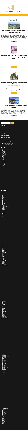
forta (2, 271)
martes (3, 313)
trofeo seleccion (4, 403)
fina (2, 270)
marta (2, 312)
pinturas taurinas (4, 355)
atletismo (3, 211)
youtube (3, 422)
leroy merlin (3, 304)
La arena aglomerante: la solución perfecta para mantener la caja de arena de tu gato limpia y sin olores (14, 57)
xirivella (3, 420)
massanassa (3, 314)
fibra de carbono (4, 268)
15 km (2, 192)
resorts (18, 108)
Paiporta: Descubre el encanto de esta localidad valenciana (14, 82)
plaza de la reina (4, 365)
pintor (2, 353)
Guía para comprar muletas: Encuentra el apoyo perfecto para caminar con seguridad (7, 140)
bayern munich (4, 220)
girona (8, 108)
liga (2, 306)
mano (2, 310)
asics (2, 210)
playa (2, 359)
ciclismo (3, 249)
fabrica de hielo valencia (5, 265)
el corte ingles (3, 262)
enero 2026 (3, 152)
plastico (3, 358)
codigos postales (4, 252)
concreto (3, 254)
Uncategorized (14, 33)
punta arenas (3, 371)
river (2, 377)
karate (2, 297)
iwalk (2, 296)
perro (2, 349)
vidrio (2, 415)
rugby (2, 380)
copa (2, 255)
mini (2, 321)
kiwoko (3, 299)
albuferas (3, 197)
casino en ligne (4, 143)
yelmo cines (3, 421)
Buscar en (2, 121)
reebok (3, 374)
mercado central (4, 316)
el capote (3, 261)
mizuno (3, 323)
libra (2, 305)
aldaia (2, 198)
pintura (3, 354)
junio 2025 (3, 159)
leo (2, 303)
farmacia (3, 266)
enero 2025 (3, 164)
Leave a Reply (18, 33)
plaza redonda (4, 368)
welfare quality (4, 419)
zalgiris (3, 423)
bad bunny (3, 215)
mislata (3, 322)
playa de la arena (4, 360)
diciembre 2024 (4, 165)
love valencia (3, 308)
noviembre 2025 (4, 154)
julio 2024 (3, 170)
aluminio (3, 201)
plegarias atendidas (4, 369)
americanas (3, 203)
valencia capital (4, 413)
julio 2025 (3, 158)
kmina (2, 300)
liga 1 (2, 307)
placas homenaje (4, 357)
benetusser (3, 222)
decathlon (3, 259)
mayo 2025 (3, 160)
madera (3, 309)
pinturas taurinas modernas (5, 356)
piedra (2, 352)
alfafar (2, 200)
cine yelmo (3, 250)
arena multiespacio (4, 208)
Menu (14, 15)
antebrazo (3, 204)
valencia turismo (4, 414)
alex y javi (3, 199)
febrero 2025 (3, 163)
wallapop (3, 418)
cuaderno (3, 258)
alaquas (3, 195)
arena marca (3, 207)
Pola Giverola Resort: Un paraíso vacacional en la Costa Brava (14, 106)
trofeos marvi (3, 406)
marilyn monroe (4, 311)
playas (2, 362)
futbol (2, 272)
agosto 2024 (3, 169)
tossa (20, 108)
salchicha (3, 382)
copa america (3, 256)
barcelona (3, 218)
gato (2, 273)
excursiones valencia (4, 264)
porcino (3, 370)
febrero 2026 (3, 151)
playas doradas (4, 363)
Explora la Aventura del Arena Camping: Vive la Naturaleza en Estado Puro (14, 31)
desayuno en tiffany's (4, 260)
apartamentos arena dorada (5, 206)
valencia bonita (4, 412)
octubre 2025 (3, 155)
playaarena (3, 361)
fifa (2, 269)
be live (3, 221)
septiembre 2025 (4, 156)
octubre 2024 (3, 167)
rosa (2, 379)
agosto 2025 (3, 157)
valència (3, 411)
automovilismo (3, 213)
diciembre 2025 (4, 153)
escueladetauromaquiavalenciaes (6, 139)
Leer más (14, 41)
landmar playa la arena (4, 301)
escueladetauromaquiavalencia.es (14, 11)
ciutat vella (3, 251)
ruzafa (2, 381)
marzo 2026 (3, 150)
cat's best (3, 245)
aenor (2, 193)
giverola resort (11, 108)
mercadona (3, 319)
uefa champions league (5, 408)
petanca (3, 351)
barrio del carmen (4, 219)
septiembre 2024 (4, 168)
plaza (2, 364)
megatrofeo (3, 315)
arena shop (3, 209)
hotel (14, 108)
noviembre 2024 (4, 166)
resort (16, 108)
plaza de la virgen (4, 366)
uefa (2, 407)
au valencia (3, 212)
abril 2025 (3, 161)
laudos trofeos (3, 302)
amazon (3, 202)
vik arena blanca (4, 416)
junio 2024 (3, 171)
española (3, 263)
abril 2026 (3, 149)
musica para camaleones (5, 328)
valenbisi (3, 410)
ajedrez (3, 194)
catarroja (3, 246)
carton (2, 243)
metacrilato (3, 320)
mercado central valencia (5, 317)
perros (3, 350)
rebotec (3, 373)
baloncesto (3, 216)
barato (2, 217)
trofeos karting (4, 404)
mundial (3, 327)
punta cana (3, 372)
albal (2, 196)
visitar (2, 417)
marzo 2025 (3, 162)
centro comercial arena (5, 247)
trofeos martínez (4, 405)
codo (2, 253)
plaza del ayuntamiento (5, 367)
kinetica (3, 298)
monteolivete (3, 324)
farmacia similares (4, 267)
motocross (3, 325)
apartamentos (3, 205)
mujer (2, 326)
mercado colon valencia (5, 318)
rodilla (2, 378)
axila (2, 214)
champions (3, 248)
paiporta (15, 85)
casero (3, 244)
